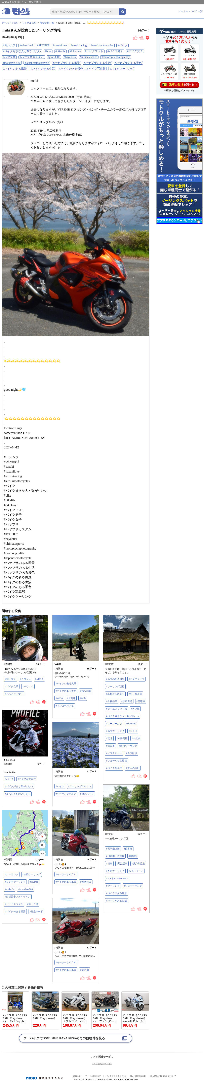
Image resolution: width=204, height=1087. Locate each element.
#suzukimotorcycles (102, 45)
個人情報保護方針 (138, 1076)
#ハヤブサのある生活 (97, 62)
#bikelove (75, 51)
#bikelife (60, 51)
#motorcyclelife (12, 62)
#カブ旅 (135, 708)
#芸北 (109, 738)
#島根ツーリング (128, 745)
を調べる (179, 84)
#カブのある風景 (115, 679)
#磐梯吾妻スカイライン (17, 896)
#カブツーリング (115, 731)
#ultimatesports (88, 57)
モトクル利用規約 (93, 1076)
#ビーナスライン (14, 904)
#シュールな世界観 (116, 760)
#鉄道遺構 (126, 701)
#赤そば (133, 731)
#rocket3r (9, 889)
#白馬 (83, 698)
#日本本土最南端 (115, 856)
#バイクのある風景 (15, 68)
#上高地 (71, 698)
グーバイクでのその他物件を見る (64, 1038)
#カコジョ (25, 679)
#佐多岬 (128, 848)
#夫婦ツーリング (32, 874)
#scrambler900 (25, 889)
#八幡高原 (122, 738)
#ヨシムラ (9, 45)
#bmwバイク (87, 793)
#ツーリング (113, 885)
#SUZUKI (43, 45)
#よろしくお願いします (17, 793)
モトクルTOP (29, 22)
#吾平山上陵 (113, 848)
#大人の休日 (132, 768)
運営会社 (77, 1076)
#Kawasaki (85, 691)
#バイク (122, 45)
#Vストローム (136, 871)
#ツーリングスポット (79, 786)
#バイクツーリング (122, 68)
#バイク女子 (135, 51)
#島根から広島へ (115, 694)
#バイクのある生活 (43, 68)
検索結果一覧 (47, 22)
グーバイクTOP (10, 22)
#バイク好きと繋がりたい (19, 786)
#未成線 (136, 738)
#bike (48, 51)
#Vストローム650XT (117, 878)
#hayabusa (70, 57)
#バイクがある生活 (116, 900)
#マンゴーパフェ (65, 705)
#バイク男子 (115, 51)
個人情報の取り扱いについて (163, 1076)
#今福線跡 (111, 701)
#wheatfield (26, 45)
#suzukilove (60, 45)
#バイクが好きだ (27, 779)
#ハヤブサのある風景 (66, 62)
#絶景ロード (36, 911)
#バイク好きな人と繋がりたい (22, 51)
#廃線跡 (140, 701)
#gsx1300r (54, 57)
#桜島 (109, 863)
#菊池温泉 (122, 863)
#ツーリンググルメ (66, 793)
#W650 (59, 698)
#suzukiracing (79, 45)
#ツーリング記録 (115, 686)
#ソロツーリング (133, 885)
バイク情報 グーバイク (102, 1064)
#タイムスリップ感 (116, 708)
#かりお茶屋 (135, 694)
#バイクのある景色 (71, 68)
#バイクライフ (136, 679)
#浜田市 (110, 745)
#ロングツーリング (15, 881)
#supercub (131, 723)
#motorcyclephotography (115, 57)
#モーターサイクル (66, 874)
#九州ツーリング (115, 871)
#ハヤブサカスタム (32, 57)
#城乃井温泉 (138, 863)
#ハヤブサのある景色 (128, 62)
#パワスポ (28, 686)
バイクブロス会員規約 (116, 1076)
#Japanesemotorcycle (37, 62)
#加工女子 (10, 679)
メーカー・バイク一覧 (190, 11)
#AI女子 (39, 679)
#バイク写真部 (96, 68)
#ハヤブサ (9, 57)
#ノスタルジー (114, 753)
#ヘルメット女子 (14, 694)
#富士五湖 (32, 904)
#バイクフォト (94, 51)
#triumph (34, 881)
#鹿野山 (84, 969)
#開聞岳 (133, 856)
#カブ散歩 (131, 753)
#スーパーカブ (114, 723)
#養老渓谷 (85, 881)
